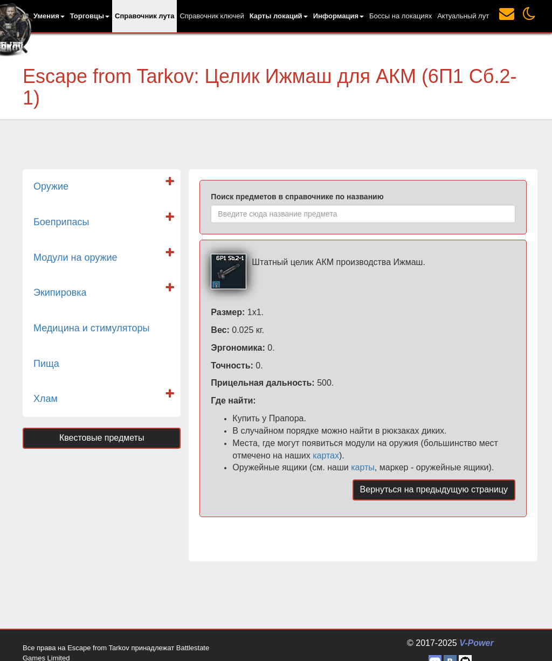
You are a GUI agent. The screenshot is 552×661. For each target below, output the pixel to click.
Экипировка (60, 292)
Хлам (45, 398)
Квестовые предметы (101, 437)
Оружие (50, 186)
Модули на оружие (75, 257)
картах (326, 455)
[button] (49, 16)
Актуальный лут (463, 16)
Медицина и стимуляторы (91, 328)
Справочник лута (144, 16)
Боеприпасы (61, 222)
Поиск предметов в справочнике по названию (297, 196)
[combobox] (363, 214)
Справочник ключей (212, 16)
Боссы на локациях (400, 16)
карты (363, 467)
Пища (46, 363)
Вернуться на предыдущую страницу (434, 489)
